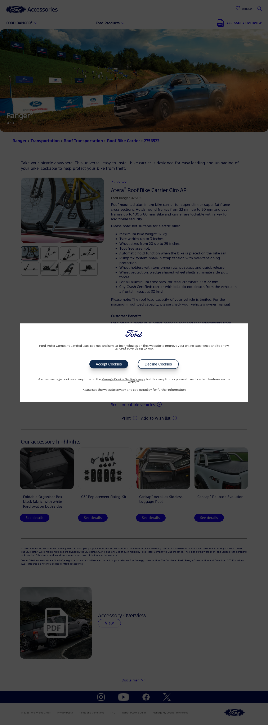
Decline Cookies (158, 364)
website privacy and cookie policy (127, 389)
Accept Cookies (109, 364)
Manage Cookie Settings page (123, 379)
